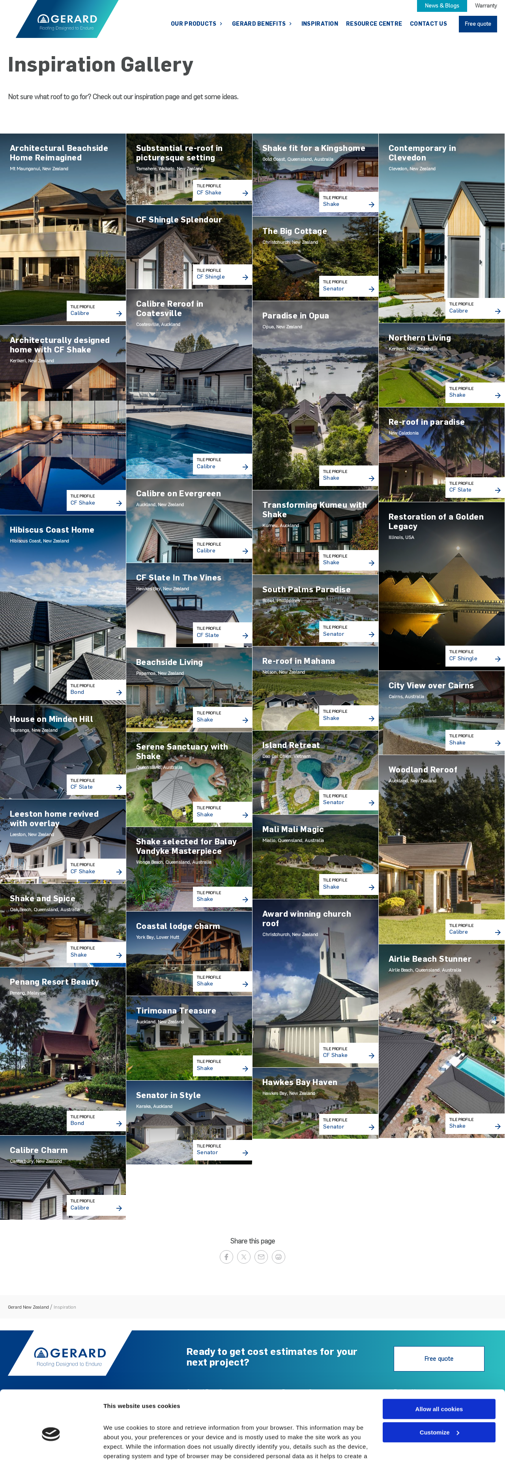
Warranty (486, 5)
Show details (121, 1444)
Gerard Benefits (259, 24)
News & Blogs (442, 5)
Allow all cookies (439, 1366)
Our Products (194, 24)
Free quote (478, 24)
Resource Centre (374, 24)
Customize (439, 1389)
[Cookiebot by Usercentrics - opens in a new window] (51, 1445)
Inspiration (319, 24)
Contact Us (428, 24)
